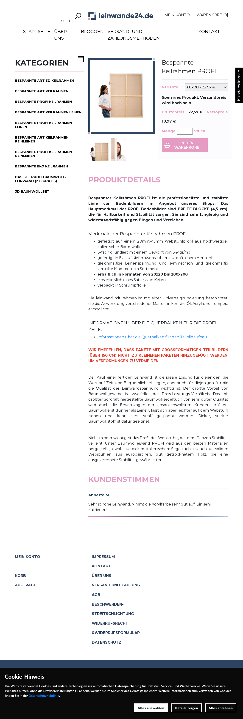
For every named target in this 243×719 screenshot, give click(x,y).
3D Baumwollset (32, 191)
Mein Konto (177, 15)
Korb (20, 576)
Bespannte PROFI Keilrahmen (43, 102)
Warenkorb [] (212, 15)
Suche (66, 21)
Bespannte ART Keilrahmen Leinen (48, 112)
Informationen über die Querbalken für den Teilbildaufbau (152, 337)
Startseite (36, 31)
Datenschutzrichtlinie (44, 695)
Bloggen (92, 31)
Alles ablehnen (221, 708)
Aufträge (25, 585)
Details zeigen (186, 708)
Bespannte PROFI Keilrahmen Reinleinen (43, 154)
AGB (96, 595)
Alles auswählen (151, 708)
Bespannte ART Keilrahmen (41, 91)
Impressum (103, 557)
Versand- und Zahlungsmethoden (133, 35)
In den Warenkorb (187, 145)
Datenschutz (106, 642)
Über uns (60, 35)
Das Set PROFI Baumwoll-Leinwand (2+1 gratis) (40, 179)
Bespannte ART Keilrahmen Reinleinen (41, 139)
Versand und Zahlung (116, 585)
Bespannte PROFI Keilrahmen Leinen (43, 125)
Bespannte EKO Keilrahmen (41, 166)
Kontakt (209, 31)
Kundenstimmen (239, 85)
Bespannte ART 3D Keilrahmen (44, 81)
